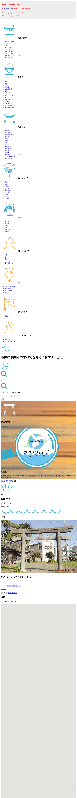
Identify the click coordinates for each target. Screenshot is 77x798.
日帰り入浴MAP (10, 54)
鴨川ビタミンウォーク (12, 56)
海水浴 (7, 137)
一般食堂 (8, 94)
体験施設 (8, 147)
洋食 (6, 84)
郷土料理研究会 (10, 106)
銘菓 (6, 228)
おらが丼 (8, 104)
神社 (6, 141)
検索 (3, 400)
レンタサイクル (10, 157)
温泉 (6, 143)
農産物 (7, 224)
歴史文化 (8, 133)
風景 (6, 139)
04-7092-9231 (12, 593)
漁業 (6, 185)
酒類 (6, 226)
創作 (6, 195)
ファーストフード (11, 98)
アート (7, 232)
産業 (6, 259)
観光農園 (8, 149)
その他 (7, 102)
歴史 (6, 257)
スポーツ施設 (9, 135)
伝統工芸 (8, 230)
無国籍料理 (8, 90)
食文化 (7, 193)
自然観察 (8, 187)
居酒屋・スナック (11, 88)
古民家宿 (8, 50)
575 (3, 13)
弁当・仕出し (9, 100)
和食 (6, 82)
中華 (6, 86)
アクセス (8, 261)
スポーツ (8, 197)
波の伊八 (8, 153)
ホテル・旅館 (9, 42)
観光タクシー (9, 316)
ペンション (8, 44)
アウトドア (8, 145)
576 (3, 16)
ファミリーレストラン (12, 96)
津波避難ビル (9, 58)
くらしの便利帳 (10, 287)
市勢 (6, 255)
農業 (6, 183)
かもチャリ (8, 340)
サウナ (7, 151)
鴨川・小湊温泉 (10, 52)
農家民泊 (8, 48)
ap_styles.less (9, 9)
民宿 (6, 46)
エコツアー (8, 189)
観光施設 (8, 131)
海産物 (7, 222)
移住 (6, 293)
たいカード (8, 291)
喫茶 (6, 92)
